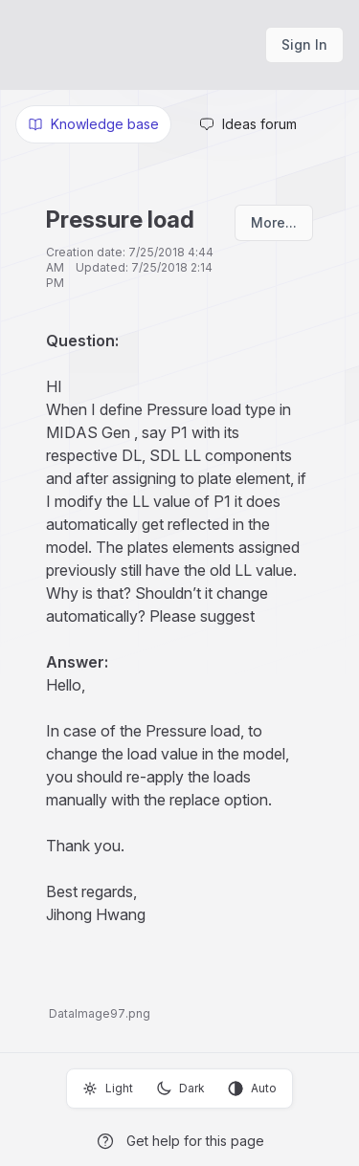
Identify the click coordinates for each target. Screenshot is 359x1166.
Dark (180, 1088)
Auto (252, 1088)
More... (274, 222)
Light (107, 1088)
